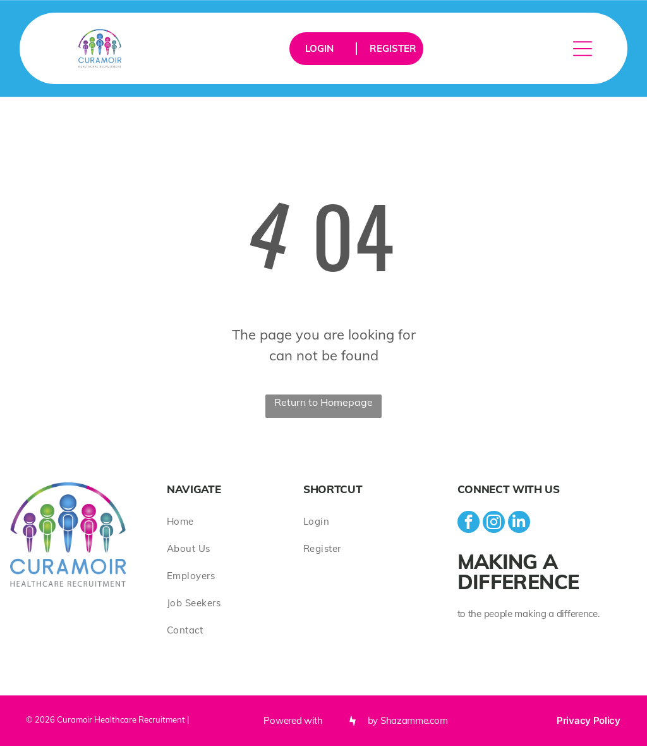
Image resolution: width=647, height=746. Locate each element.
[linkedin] (519, 523)
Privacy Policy (588, 720)
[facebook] (468, 523)
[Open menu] (582, 48)
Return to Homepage (323, 402)
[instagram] (494, 523)
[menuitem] (235, 521)
